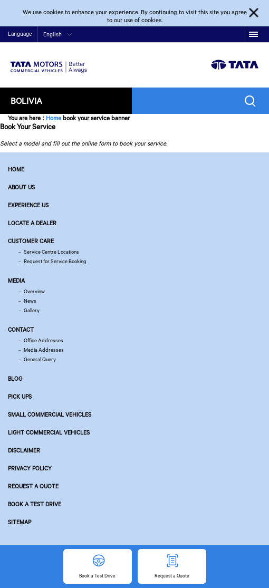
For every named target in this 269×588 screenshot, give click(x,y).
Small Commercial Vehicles (49, 414)
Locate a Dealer (32, 223)
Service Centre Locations (51, 251)
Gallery (32, 310)
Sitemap (19, 522)
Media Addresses (44, 349)
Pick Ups (20, 396)
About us (21, 187)
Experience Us (28, 205)
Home (53, 118)
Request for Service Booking (55, 261)
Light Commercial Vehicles (49, 432)
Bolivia (26, 100)
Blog (15, 378)
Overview (34, 291)
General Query (40, 359)
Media (16, 280)
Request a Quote (33, 486)
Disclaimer (24, 450)
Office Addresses (43, 340)
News (30, 300)
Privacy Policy (30, 468)
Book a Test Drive (34, 504)
